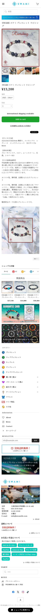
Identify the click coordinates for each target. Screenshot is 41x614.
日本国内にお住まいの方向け (20, 126)
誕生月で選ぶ (11, 387)
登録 (35, 440)
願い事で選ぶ (11, 377)
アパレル (9, 397)
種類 (3, 94)
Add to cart (20, 119)
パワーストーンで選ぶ (14, 382)
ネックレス (10, 362)
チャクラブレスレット (14, 372)
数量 (3, 103)
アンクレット (11, 367)
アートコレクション (13, 392)
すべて (6, 271)
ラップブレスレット (13, 357)
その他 (8, 407)
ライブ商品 (10, 402)
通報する (36, 259)
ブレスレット (11, 352)
